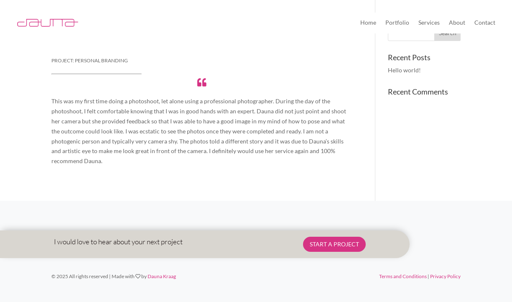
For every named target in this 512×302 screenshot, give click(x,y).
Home (368, 22)
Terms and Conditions (403, 276)
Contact (484, 22)
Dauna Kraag (162, 276)
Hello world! (404, 70)
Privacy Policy (445, 276)
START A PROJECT (334, 244)
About (457, 22)
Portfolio (397, 22)
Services (429, 22)
